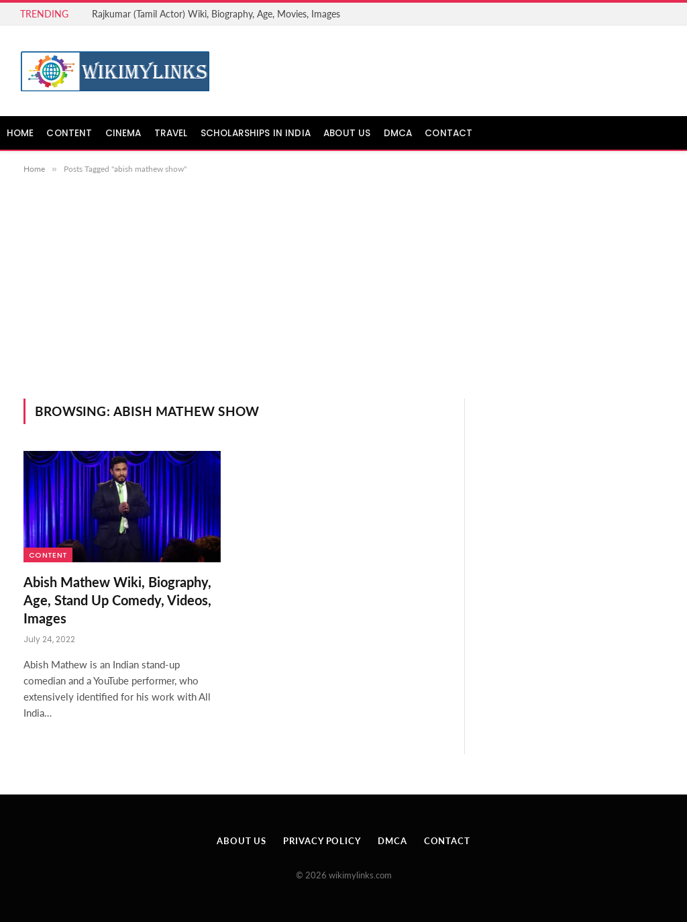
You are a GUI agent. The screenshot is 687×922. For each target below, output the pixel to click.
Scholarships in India (256, 133)
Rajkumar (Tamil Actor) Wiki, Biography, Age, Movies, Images (216, 13)
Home (20, 133)
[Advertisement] (343, 298)
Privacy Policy (322, 840)
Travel (171, 133)
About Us (346, 133)
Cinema (123, 133)
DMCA (398, 133)
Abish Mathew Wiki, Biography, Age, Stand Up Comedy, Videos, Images (117, 600)
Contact (448, 133)
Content (69, 133)
